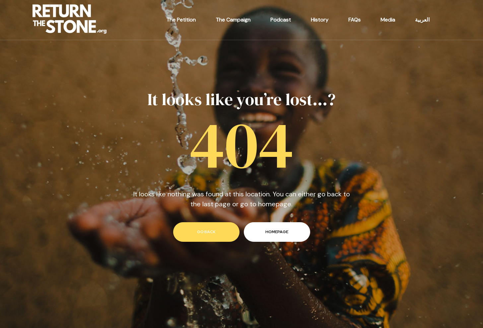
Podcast (280, 19)
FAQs (354, 19)
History (319, 19)
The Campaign (233, 19)
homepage (276, 231)
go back (206, 231)
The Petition (181, 19)
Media (387, 19)
